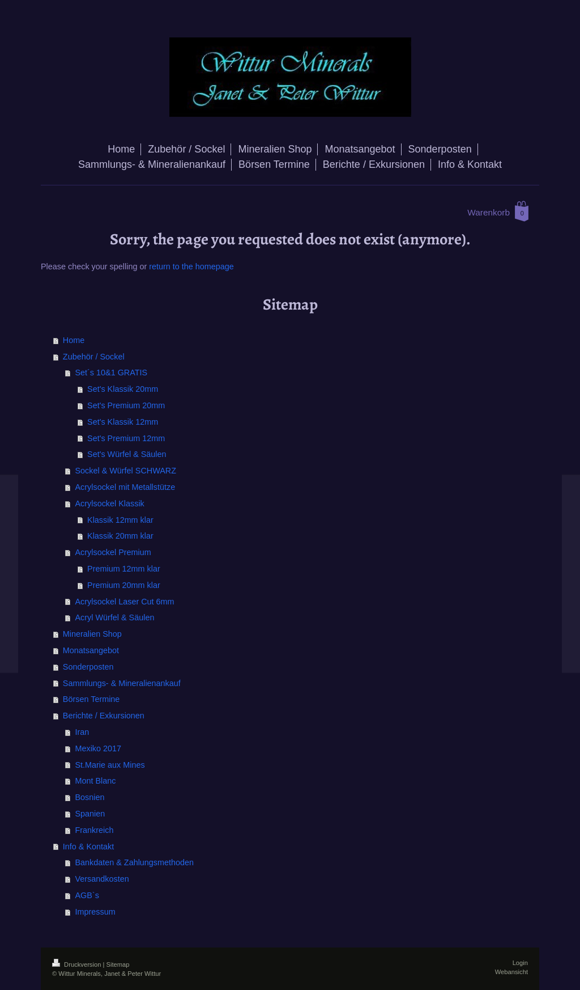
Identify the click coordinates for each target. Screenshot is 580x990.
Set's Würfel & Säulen (127, 454)
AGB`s (87, 895)
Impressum (95, 911)
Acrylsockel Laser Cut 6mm (124, 601)
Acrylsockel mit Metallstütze (125, 487)
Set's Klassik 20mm (122, 389)
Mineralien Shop (92, 633)
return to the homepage (191, 266)
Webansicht (511, 971)
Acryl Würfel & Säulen (114, 617)
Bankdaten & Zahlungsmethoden (134, 862)
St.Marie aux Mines (109, 764)
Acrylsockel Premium (113, 552)
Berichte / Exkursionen (103, 715)
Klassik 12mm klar (120, 519)
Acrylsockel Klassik (109, 503)
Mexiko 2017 (98, 748)
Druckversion (77, 964)
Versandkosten (102, 878)
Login (520, 962)
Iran (82, 732)
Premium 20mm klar (123, 585)
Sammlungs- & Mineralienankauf (122, 683)
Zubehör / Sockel (94, 356)
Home (73, 340)
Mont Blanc (95, 780)
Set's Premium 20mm (126, 405)
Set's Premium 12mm (126, 438)
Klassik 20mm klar (120, 535)
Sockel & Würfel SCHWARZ (125, 470)
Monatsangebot (91, 650)
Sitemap (118, 964)
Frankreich (94, 830)
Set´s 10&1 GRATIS (111, 372)
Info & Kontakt (88, 846)
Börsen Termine (91, 699)
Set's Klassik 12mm (122, 421)
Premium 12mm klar (123, 568)
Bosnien (89, 797)
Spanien (90, 813)
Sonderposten (88, 666)
